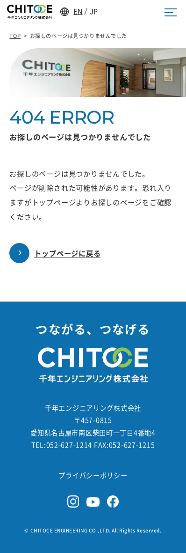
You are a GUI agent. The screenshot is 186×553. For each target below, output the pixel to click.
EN (77, 11)
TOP (15, 36)
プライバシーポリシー (92, 475)
